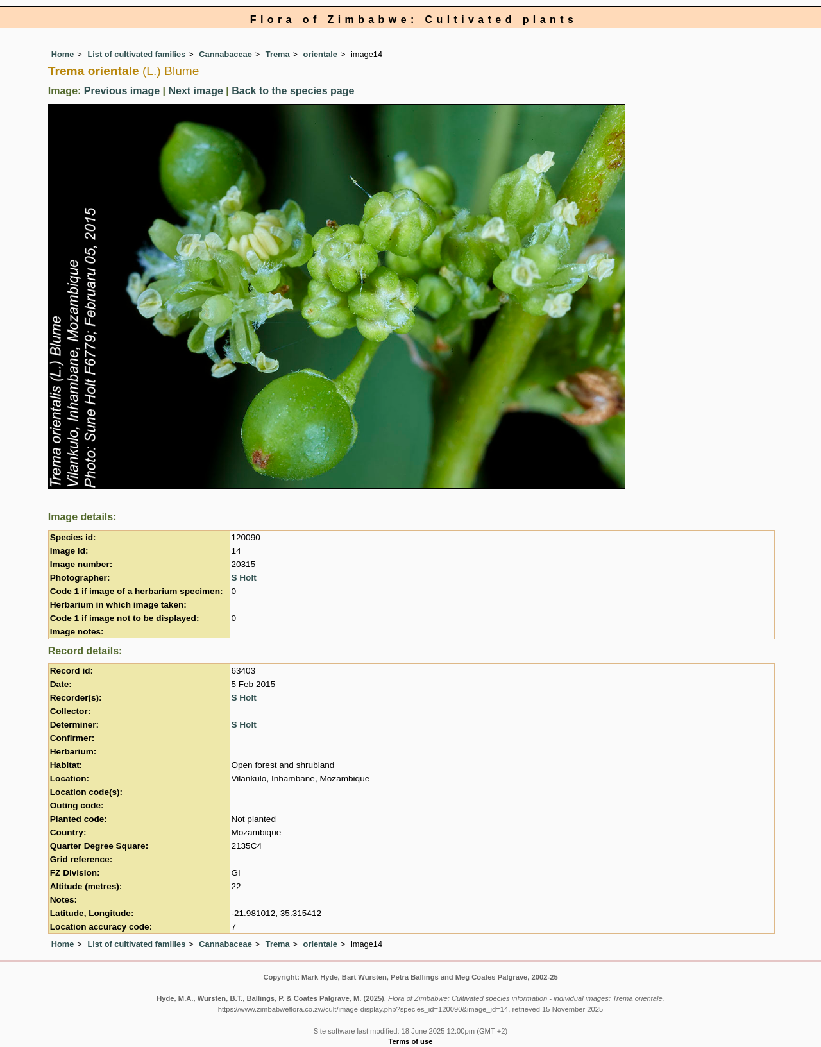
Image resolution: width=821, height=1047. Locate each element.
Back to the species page (293, 90)
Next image (195, 90)
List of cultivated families (136, 54)
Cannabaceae (225, 54)
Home (62, 54)
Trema (278, 54)
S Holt (243, 578)
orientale (320, 54)
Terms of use (411, 1041)
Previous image (122, 90)
